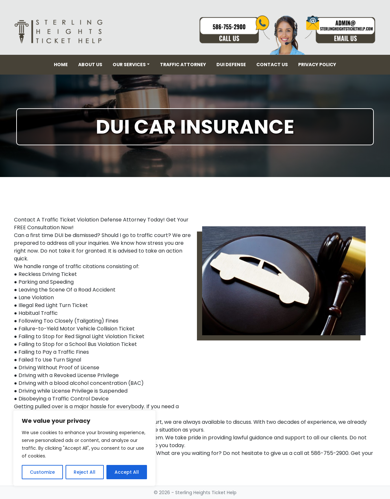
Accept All (127, 472)
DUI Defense (231, 64)
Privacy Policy (317, 64)
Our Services (129, 64)
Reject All (84, 472)
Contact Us (272, 64)
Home (61, 64)
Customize (42, 472)
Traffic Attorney (183, 64)
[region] (84, 448)
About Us (90, 64)
